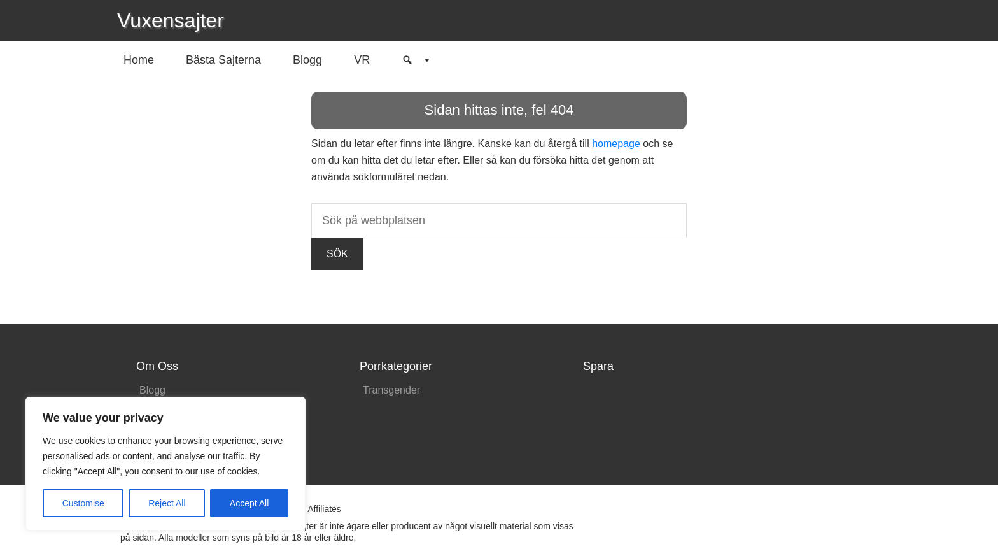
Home (138, 59)
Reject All (166, 503)
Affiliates (324, 509)
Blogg (307, 59)
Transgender (391, 390)
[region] (165, 464)
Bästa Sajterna (223, 59)
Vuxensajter (170, 20)
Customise (83, 503)
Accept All (249, 503)
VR (362, 59)
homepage (616, 143)
